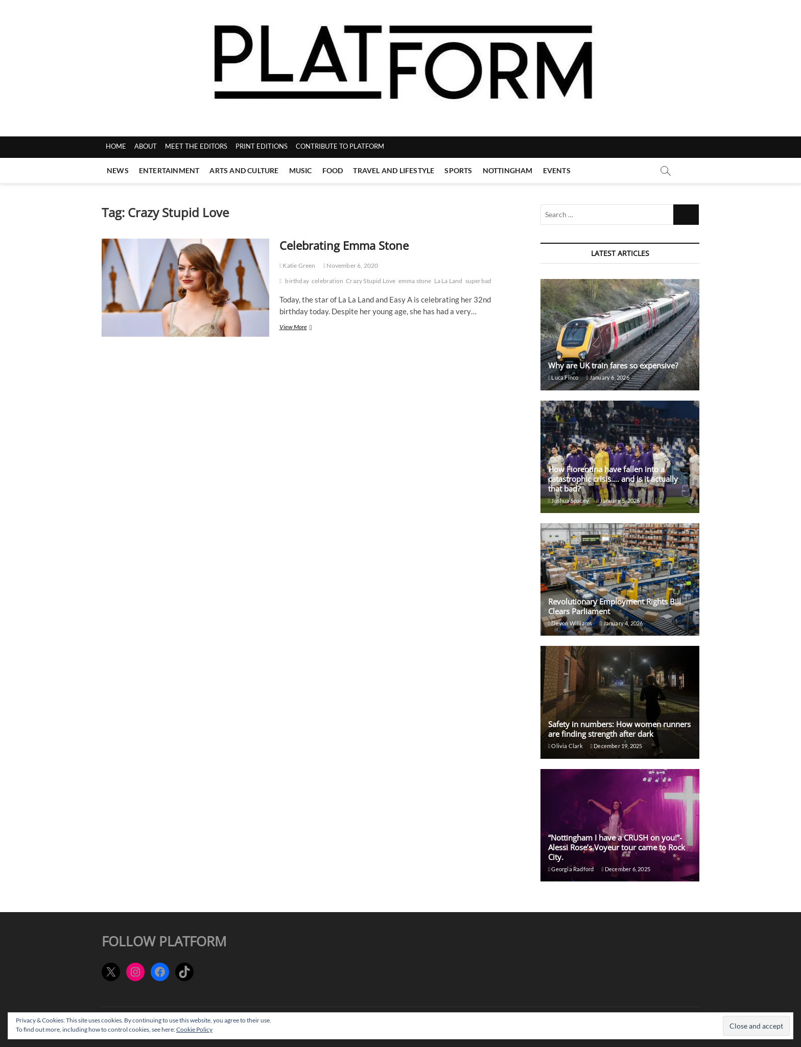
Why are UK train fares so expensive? (613, 365)
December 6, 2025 (625, 869)
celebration (327, 281)
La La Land (448, 281)
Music (300, 170)
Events (557, 170)
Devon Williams (570, 623)
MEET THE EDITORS (196, 146)
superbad (478, 281)
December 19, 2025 (617, 745)
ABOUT (145, 146)
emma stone (415, 281)
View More (307, 327)
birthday (297, 281)
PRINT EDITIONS (261, 146)
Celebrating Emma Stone (344, 245)
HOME (116, 146)
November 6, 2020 (351, 265)
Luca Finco (563, 377)
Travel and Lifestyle (393, 170)
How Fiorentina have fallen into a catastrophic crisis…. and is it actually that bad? (613, 479)
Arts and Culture (243, 170)
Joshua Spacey (568, 500)
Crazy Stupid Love (370, 281)
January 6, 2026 (607, 377)
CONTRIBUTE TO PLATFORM (340, 146)
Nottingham (508, 170)
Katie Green (297, 265)
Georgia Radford (571, 869)
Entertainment (169, 170)
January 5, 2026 (618, 500)
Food (332, 170)
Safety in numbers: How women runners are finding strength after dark (619, 729)
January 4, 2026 (621, 623)
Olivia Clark (565, 745)
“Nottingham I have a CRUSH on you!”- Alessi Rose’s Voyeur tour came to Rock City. (616, 847)
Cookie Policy (194, 1029)
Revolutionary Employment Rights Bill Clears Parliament (614, 606)
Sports (458, 170)
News (118, 170)
